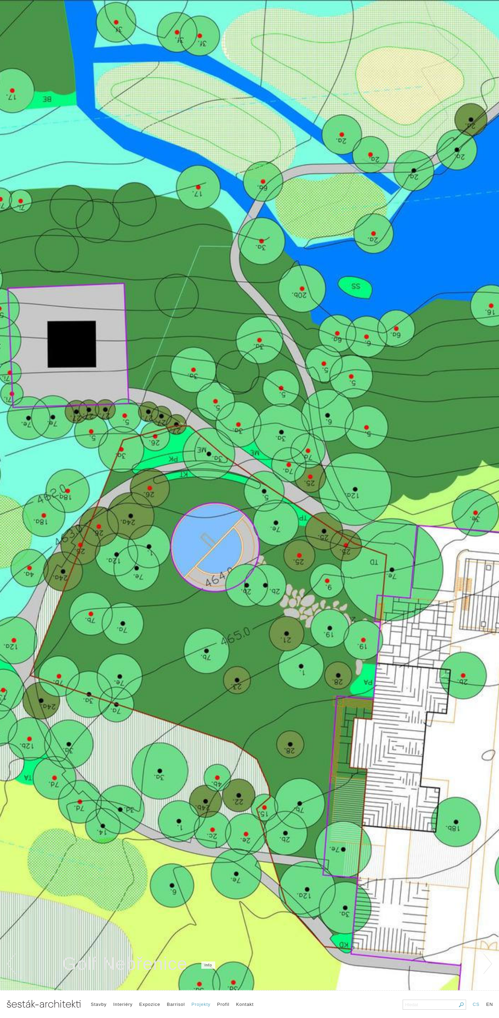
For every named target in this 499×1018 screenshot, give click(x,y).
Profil (223, 1004)
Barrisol (176, 1004)
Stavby (99, 1004)
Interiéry (123, 1004)
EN (489, 1004)
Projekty (201, 1004)
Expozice (149, 1004)
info (208, 965)
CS (476, 1004)
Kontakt (245, 1004)
